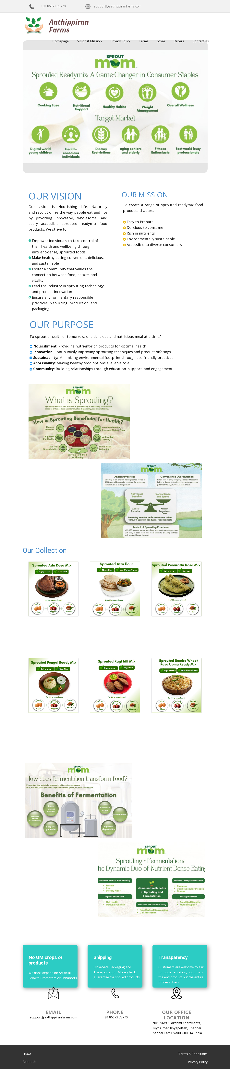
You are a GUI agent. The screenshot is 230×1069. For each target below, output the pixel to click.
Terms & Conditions (193, 1054)
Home (27, 1054)
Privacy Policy (198, 1062)
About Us (29, 1062)
